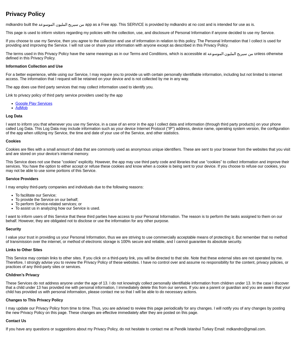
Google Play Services (33, 103)
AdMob (21, 108)
